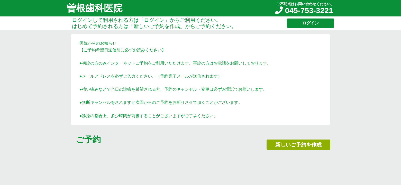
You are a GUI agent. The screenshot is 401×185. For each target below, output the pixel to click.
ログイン (310, 23)
